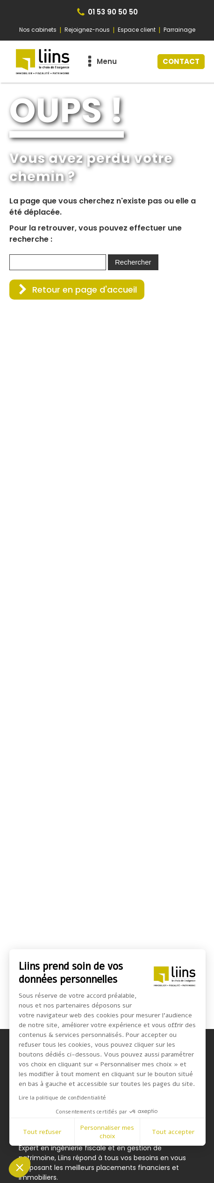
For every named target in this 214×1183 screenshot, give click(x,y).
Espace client (137, 30)
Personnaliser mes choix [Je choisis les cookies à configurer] (107, 1132)
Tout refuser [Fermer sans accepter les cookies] (42, 1131)
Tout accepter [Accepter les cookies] (173, 1131)
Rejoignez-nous (87, 30)
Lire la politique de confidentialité (62, 1097)
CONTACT (181, 61)
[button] (76, 290)
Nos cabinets (38, 30)
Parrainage (179, 30)
